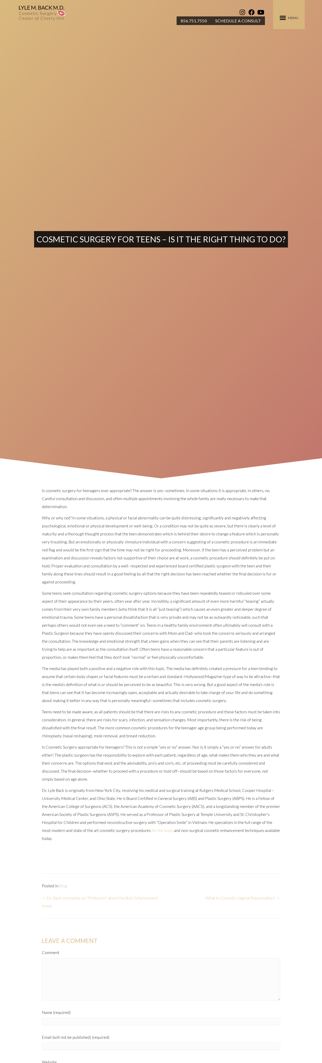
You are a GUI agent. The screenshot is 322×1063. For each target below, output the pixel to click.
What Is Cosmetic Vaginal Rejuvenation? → (243, 897)
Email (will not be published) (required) (75, 1037)
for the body (162, 830)
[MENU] (289, 17)
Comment (50, 952)
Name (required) (56, 1012)
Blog (63, 885)
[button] (242, 12)
